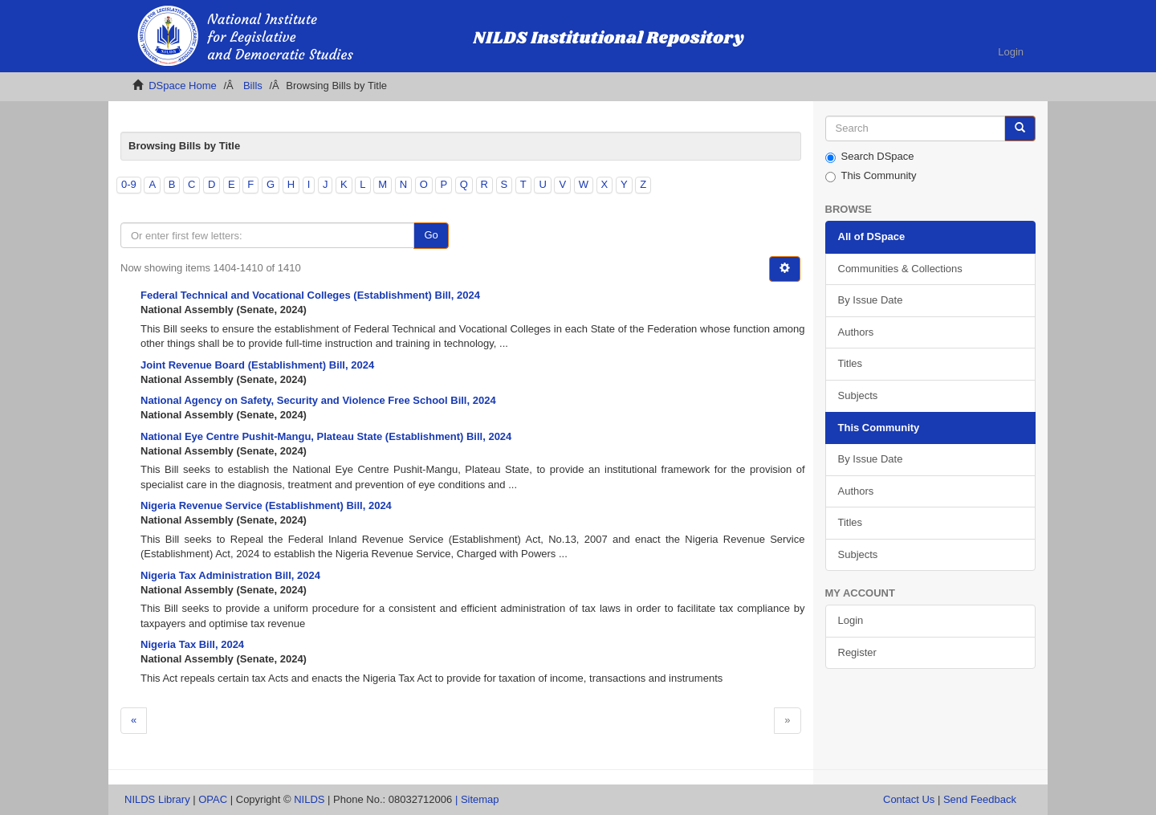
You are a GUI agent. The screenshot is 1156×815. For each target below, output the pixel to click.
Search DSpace (869, 156)
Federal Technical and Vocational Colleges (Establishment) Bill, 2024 (310, 295)
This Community (871, 175)
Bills (253, 85)
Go (431, 235)
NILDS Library (157, 799)
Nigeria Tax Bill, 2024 (192, 644)
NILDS (309, 799)
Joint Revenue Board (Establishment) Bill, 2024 (257, 365)
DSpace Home (183, 85)
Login (851, 620)
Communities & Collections (900, 269)
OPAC (212, 799)
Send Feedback (979, 799)
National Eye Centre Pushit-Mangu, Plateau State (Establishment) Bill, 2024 (325, 436)
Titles (850, 363)
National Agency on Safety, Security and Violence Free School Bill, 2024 (318, 400)
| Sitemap (477, 799)
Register (857, 652)
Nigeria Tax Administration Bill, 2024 (230, 575)
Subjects (858, 395)
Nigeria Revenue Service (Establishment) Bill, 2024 (266, 505)
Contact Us (908, 799)
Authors (856, 332)
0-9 (128, 184)
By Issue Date (870, 300)
